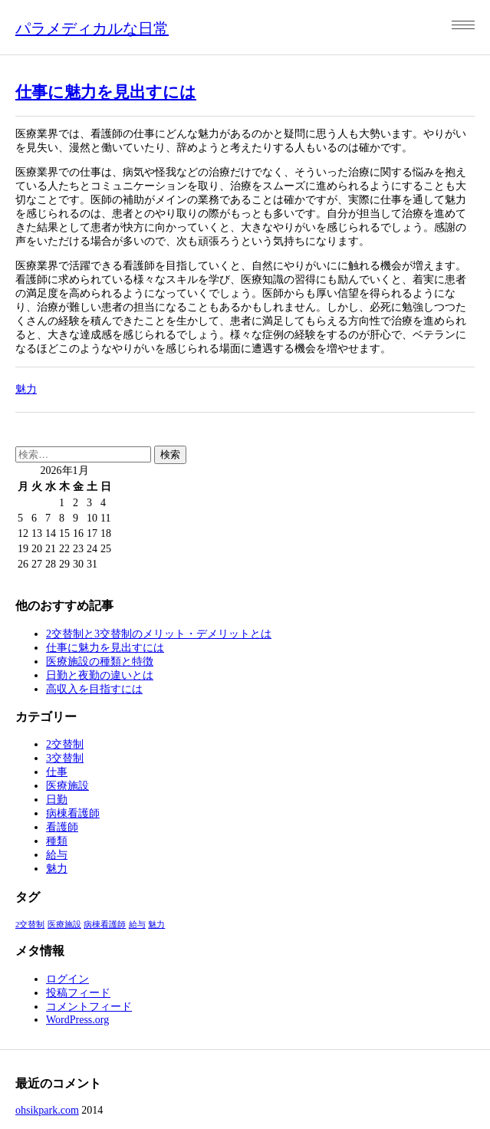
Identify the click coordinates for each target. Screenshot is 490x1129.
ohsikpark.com (47, 1110)
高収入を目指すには (94, 689)
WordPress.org (77, 1019)
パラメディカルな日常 (92, 28)
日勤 (56, 799)
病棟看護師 (73, 813)
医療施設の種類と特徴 (99, 661)
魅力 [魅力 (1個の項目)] (156, 924)
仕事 (56, 772)
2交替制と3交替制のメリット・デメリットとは (158, 634)
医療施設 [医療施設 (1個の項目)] (64, 924)
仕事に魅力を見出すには (105, 92)
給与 (56, 855)
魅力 (26, 389)
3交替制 (65, 758)
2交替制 (65, 744)
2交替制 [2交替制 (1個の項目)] (29, 924)
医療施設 (67, 786)
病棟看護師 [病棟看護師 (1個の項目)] (105, 924)
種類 (56, 841)
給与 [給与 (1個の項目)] (137, 924)
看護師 (62, 827)
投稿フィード (78, 993)
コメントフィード (89, 1006)
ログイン (67, 979)
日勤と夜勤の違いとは (99, 675)
